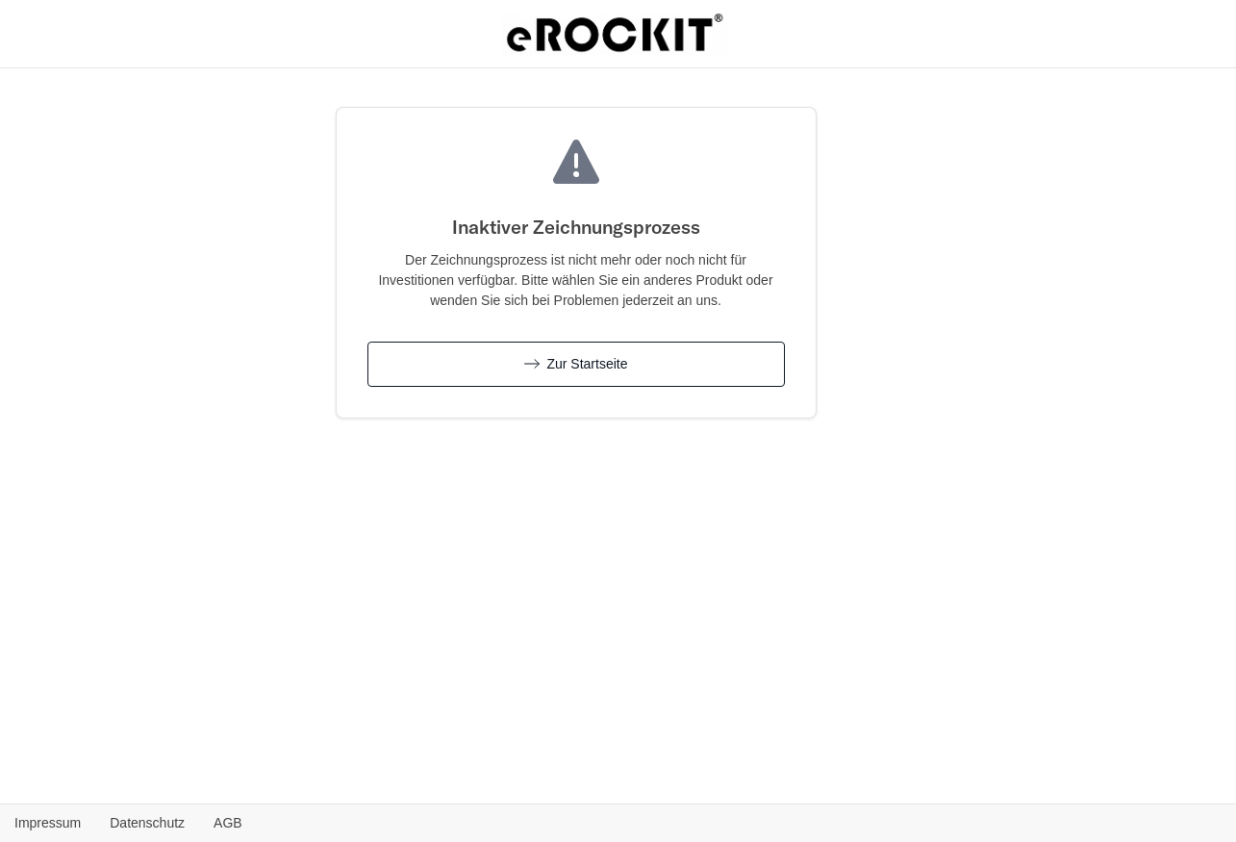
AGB (228, 822)
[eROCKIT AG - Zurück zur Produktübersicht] (614, 31)
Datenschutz (147, 822)
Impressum (47, 822)
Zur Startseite (576, 363)
